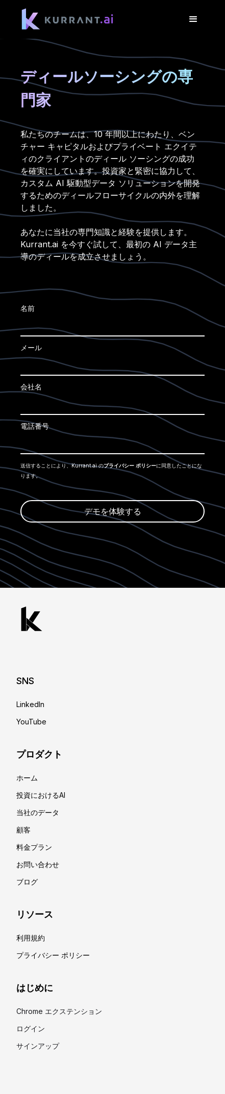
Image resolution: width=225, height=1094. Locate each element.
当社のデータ (37, 813)
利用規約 (30, 938)
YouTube (31, 722)
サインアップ (37, 1046)
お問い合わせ (37, 865)
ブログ (27, 882)
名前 (27, 308)
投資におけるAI (40, 795)
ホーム (27, 778)
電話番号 (34, 426)
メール (31, 347)
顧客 (23, 830)
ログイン (30, 1029)
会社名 (31, 386)
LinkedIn (30, 704)
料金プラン (34, 847)
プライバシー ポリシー (130, 465)
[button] (193, 19)
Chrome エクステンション (59, 1011)
